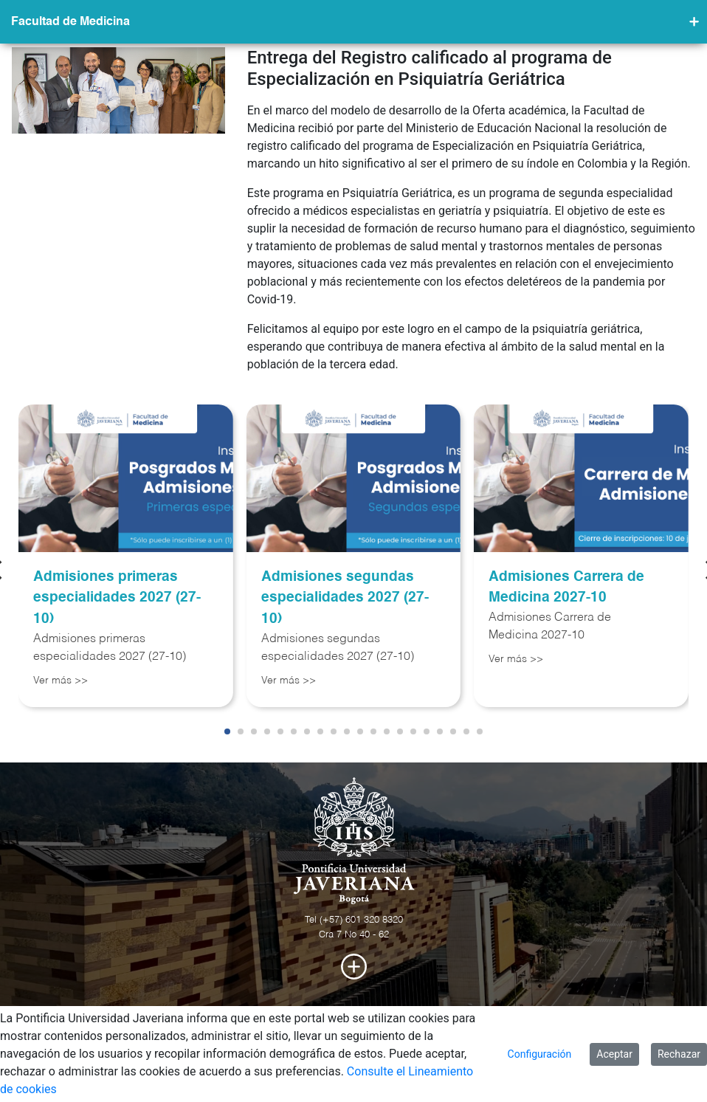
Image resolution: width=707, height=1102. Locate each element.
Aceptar (614, 1054)
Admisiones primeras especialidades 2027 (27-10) (117, 598)
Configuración (540, 1054)
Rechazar (679, 1054)
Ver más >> (60, 680)
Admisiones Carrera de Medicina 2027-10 (566, 587)
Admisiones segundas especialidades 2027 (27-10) (345, 598)
